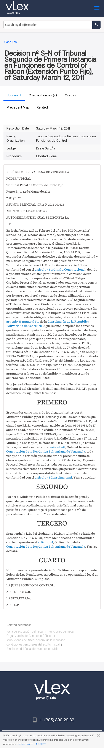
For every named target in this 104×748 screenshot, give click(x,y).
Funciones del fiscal (61, 631)
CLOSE (98, 735)
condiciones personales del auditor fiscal (32, 644)
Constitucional (75, 269)
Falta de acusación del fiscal (24, 631)
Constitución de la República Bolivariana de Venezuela (45, 451)
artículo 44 (57, 447)
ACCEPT (41, 744)
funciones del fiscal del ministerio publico (33, 649)
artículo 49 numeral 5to (22, 321)
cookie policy (24, 744)
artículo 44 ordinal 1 (49, 269)
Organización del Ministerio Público (29, 636)
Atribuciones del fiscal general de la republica (35, 640)
